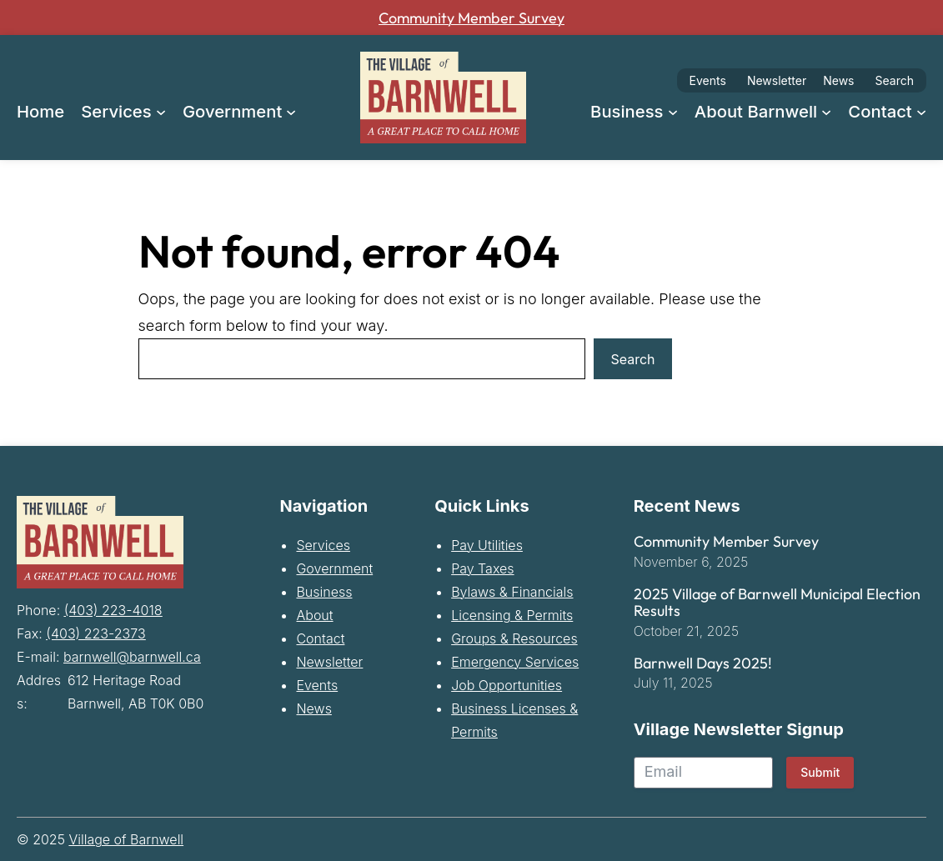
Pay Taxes (482, 570)
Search (894, 80)
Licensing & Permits (512, 616)
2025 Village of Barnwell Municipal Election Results (777, 604)
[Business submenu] (673, 111)
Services (323, 546)
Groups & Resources (514, 640)
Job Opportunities (506, 686)
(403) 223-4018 (113, 609)
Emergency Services (515, 663)
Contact (320, 640)
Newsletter (776, 80)
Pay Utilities (487, 546)
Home (40, 111)
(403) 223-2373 (95, 632)
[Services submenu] (161, 111)
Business (324, 593)
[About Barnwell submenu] (826, 111)
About (314, 616)
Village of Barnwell (125, 841)
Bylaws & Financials (512, 593)
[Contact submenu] (921, 111)
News (838, 80)
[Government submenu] (291, 111)
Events (708, 80)
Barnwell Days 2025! (703, 664)
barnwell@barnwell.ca (132, 656)
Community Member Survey (472, 17)
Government (334, 570)
